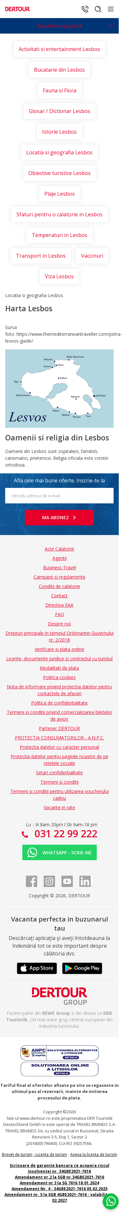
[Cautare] (98, 9)
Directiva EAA (59, 605)
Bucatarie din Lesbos (59, 69)
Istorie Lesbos (59, 131)
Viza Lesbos (59, 276)
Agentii (59, 558)
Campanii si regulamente (59, 577)
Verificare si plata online (59, 649)
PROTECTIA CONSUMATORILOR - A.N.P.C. (59, 738)
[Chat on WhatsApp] (111, 1201)
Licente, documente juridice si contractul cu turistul (59, 658)
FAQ (59, 614)
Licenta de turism (51, 1154)
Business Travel (59, 567)
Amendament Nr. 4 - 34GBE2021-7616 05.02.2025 (59, 1188)
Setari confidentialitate (59, 772)
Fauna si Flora (59, 90)
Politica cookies (59, 677)
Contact (59, 596)
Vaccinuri (92, 255)
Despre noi (59, 624)
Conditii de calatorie (59, 586)
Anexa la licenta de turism (93, 1154)
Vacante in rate (59, 807)
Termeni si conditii (59, 782)
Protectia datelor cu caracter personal (59, 747)
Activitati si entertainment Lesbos (59, 49)
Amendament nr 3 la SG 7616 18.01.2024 (59, 1183)
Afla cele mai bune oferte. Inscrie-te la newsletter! (59, 482)
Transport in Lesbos (41, 255)
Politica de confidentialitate (59, 703)
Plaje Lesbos (59, 193)
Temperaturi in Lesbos (59, 235)
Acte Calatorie (59, 549)
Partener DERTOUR (59, 728)
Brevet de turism (17, 1154)
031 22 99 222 (64, 833)
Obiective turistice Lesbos (59, 173)
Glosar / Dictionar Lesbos (59, 111)
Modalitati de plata (59, 668)
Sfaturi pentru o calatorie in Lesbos (60, 214)
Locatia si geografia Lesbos (59, 152)
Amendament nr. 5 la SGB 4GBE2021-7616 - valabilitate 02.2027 (60, 1197)
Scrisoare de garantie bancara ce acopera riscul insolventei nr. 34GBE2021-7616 (59, 1168)
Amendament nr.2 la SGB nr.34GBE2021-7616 (59, 1177)
